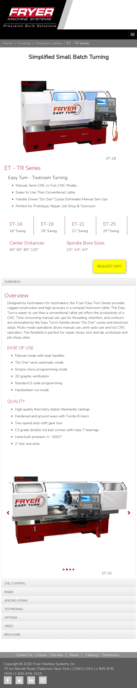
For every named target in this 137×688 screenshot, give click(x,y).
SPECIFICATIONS (16, 601)
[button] (14, 512)
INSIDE (8, 592)
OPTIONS (10, 618)
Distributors (111, 655)
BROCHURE (12, 635)
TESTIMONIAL (13, 609)
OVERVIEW (12, 282)
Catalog (91, 655)
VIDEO (8, 626)
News (74, 655)
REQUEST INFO (109, 266)
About (42, 655)
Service (57, 655)
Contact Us (24, 655)
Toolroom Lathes (49, 43)
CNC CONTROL (14, 583)
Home (7, 43)
